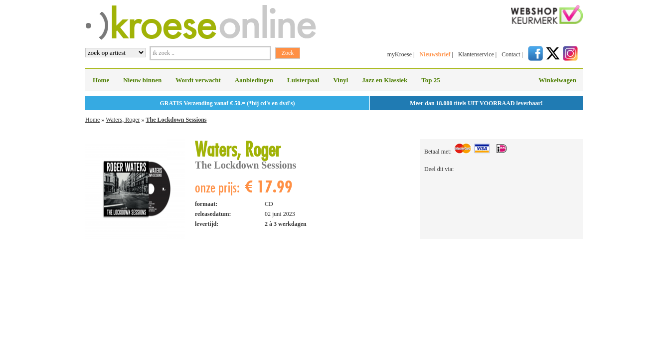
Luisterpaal (303, 80)
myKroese (399, 54)
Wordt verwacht (198, 80)
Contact (510, 54)
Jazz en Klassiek (384, 80)
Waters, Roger (123, 119)
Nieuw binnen (142, 80)
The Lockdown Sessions (176, 119)
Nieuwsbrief (434, 54)
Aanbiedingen (254, 80)
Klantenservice (476, 54)
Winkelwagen (557, 80)
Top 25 (430, 80)
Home (101, 80)
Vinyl (340, 80)
